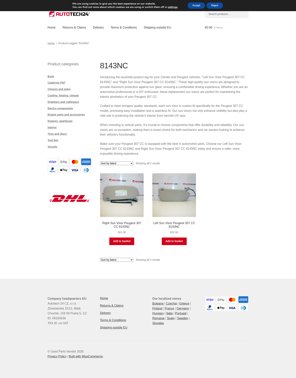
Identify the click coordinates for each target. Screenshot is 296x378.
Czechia (171, 303)
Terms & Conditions (124, 27)
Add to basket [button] (122, 241)
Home (52, 27)
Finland (157, 308)
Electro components (60, 108)
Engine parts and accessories (66, 114)
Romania (158, 318)
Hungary (158, 313)
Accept (195, 6)
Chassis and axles (59, 89)
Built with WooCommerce (86, 356)
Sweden (182, 318)
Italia (169, 313)
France (169, 308)
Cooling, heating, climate (63, 95)
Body (51, 76)
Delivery (98, 27)
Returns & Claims (74, 27)
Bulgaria (157, 303)
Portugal (180, 313)
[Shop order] (116, 163)
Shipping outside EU (157, 27)
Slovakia (158, 323)
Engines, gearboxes (60, 121)
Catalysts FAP (56, 82)
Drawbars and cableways (63, 101)
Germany (183, 308)
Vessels (52, 146)
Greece (184, 303)
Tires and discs (57, 133)
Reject (216, 6)
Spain (171, 318)
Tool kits (53, 140)
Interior (52, 127)
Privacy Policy (57, 356)
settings (170, 7)
